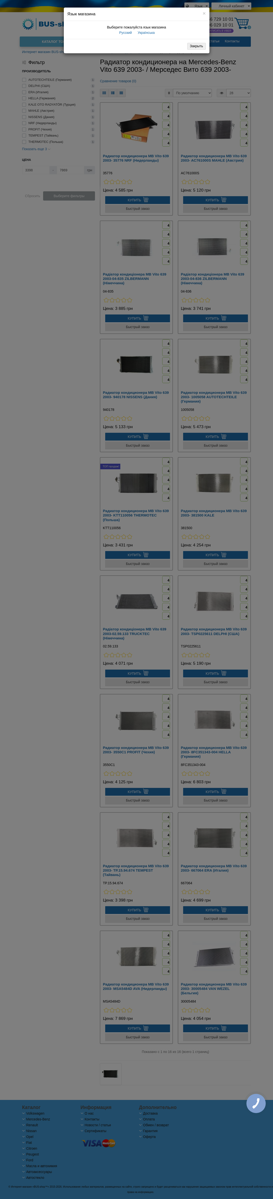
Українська (146, 33)
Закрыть (196, 46)
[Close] (204, 13)
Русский (125, 33)
